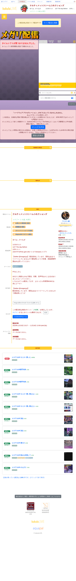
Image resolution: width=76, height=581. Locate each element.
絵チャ (13, 1)
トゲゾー (33, 11)
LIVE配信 (22, 1)
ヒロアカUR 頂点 (17, 418)
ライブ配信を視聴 (50, 23)
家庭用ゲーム (17, 266)
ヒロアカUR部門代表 (19, 369)
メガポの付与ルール (20, 317)
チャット (40, 1)
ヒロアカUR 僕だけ (18, 443)
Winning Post (21, 458)
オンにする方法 (38, 127)
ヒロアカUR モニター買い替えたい (23, 406)
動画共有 (57, 1)
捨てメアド (4, 1)
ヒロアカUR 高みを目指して (21, 455)
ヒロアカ (14, 360)
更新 (45, 312)
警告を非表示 (38, 135)
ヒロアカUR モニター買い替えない (23, 394)
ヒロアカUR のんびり (19, 467)
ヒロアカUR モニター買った (21, 357)
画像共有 (48, 1)
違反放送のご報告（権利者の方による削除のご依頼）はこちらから (38, 496)
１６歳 (38, 11)
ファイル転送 (31, 1)
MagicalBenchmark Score (27, 303)
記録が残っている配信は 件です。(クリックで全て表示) (23, 477)
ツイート (72, 104)
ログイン (16, 312)
